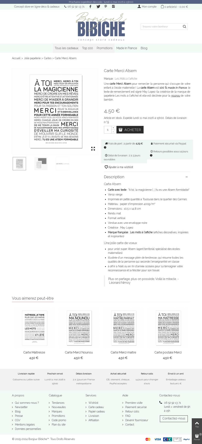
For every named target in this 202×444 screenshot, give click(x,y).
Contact (129, 424)
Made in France (126, 48)
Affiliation (93, 420)
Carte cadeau (96, 407)
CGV (17, 420)
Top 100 (87, 48)
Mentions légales (24, 424)
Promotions (105, 48)
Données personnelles (27, 428)
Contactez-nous (173, 418)
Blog (144, 48)
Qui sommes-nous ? (26, 402)
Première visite (133, 402)
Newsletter (21, 407)
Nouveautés (58, 407)
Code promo (58, 420)
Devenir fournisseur (136, 420)
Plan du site (58, 424)
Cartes (47, 58)
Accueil (16, 58)
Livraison (93, 415)
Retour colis (132, 411)
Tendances (57, 402)
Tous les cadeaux (66, 48)
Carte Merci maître (123, 352)
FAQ (127, 415)
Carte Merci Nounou (79, 352)
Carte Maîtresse (34, 352)
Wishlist (93, 402)
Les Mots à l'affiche (126, 78)
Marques (56, 411)
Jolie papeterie (32, 58)
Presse (18, 415)
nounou (175, 95)
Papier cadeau (96, 411)
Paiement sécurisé (136, 407)
